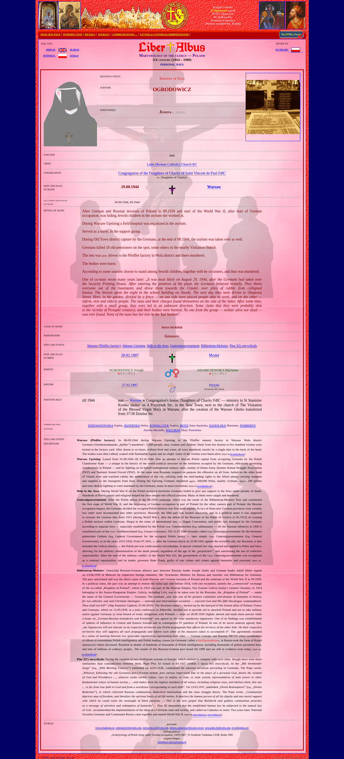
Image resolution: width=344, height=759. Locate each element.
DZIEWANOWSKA (100, 425)
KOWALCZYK (159, 425)
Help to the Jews (158, 346)
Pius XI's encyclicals (243, 346)
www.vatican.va (199, 714)
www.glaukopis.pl (104, 727)
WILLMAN (173, 430)
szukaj (74, 55)
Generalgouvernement (184, 346)
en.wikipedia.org (204, 486)
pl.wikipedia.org (237, 454)
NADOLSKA (217, 425)
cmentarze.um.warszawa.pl (172, 741)
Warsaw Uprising (133, 346)
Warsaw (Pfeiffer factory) (104, 346)
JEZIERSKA (132, 425)
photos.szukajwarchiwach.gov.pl (186, 727)
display (50, 49)
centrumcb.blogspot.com (129, 727)
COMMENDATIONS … (124, 34)
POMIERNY (248, 425)
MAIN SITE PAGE (50, 34)
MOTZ (184, 425)
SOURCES (104, 34)
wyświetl (49, 55)
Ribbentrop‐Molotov (214, 346)
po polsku (282, 49)
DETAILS (90, 34)
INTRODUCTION (72, 34)
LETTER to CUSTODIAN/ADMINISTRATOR (164, 34)
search (74, 49)
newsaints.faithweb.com (155, 727)
